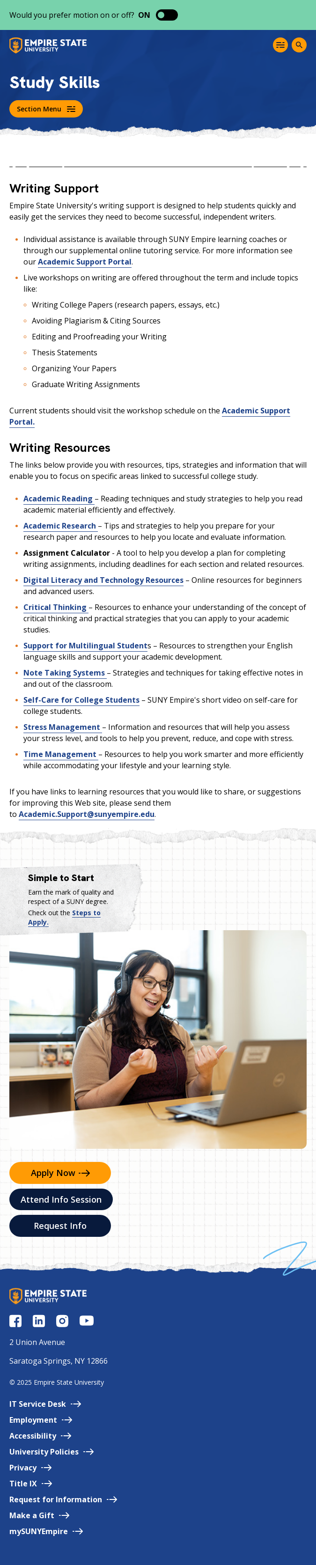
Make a (39, 1515)
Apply (60, 1172)
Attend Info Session (61, 1199)
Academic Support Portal (85, 262)
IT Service (45, 1404)
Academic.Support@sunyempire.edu (86, 814)
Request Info (60, 1225)
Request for (63, 1499)
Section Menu (46, 108)
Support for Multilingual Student (85, 645)
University (51, 1452)
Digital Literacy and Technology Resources (103, 580)
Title (30, 1483)
